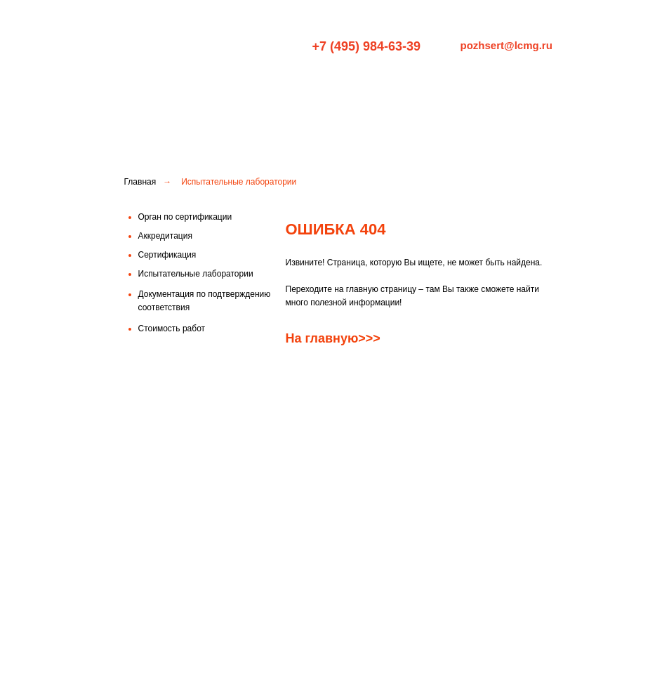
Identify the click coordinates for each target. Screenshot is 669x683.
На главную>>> (333, 338)
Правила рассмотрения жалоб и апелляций (474, 642)
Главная (140, 182)
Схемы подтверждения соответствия (456, 589)
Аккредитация (325, 587)
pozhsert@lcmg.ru (506, 45)
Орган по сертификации (237, 102)
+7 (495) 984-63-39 (366, 46)
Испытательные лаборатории (476, 102)
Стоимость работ (332, 611)
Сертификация (350, 102)
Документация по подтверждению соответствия (332, 644)
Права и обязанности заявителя (474, 616)
